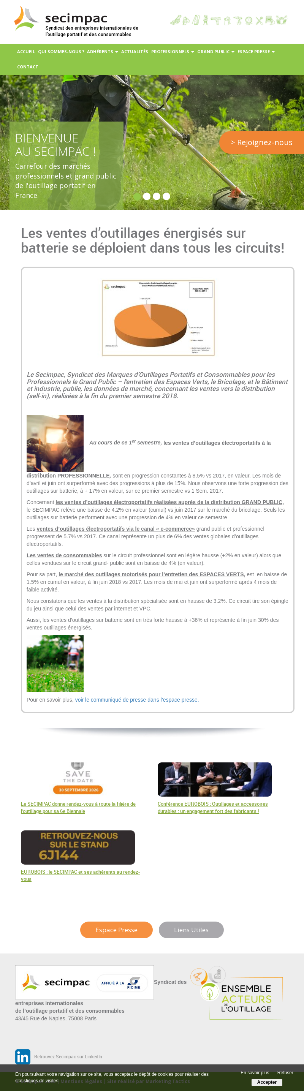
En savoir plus (255, 1072)
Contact (27, 67)
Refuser (285, 1072)
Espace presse (256, 51)
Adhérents (102, 51)
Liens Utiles (191, 929)
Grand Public (215, 51)
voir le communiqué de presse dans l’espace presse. (137, 700)
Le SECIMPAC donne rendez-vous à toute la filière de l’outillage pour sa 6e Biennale (78, 807)
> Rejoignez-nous (262, 142)
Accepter (267, 1082)
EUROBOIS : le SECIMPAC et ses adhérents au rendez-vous (80, 875)
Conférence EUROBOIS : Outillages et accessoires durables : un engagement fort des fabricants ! (213, 807)
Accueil (26, 51)
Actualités (134, 51)
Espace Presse (116, 929)
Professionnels (172, 51)
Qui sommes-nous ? (61, 51)
